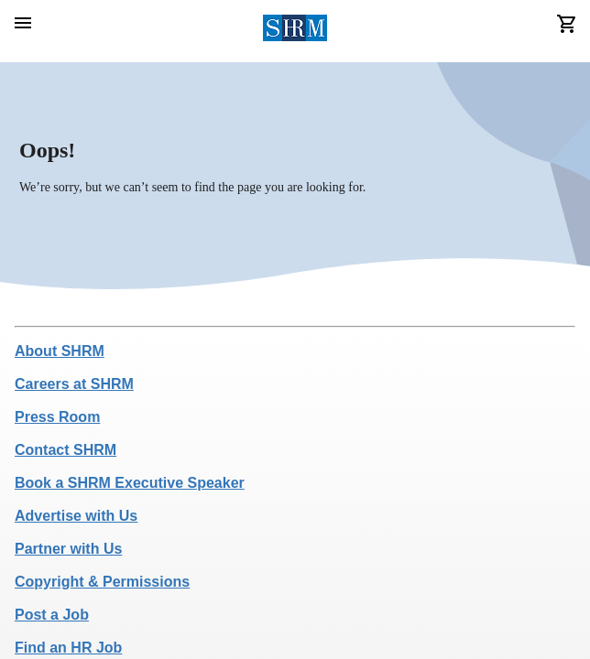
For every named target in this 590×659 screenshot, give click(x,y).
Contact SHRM (65, 450)
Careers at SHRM (74, 384)
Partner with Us (68, 548)
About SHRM (59, 351)
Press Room (57, 417)
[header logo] (295, 31)
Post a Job (52, 614)
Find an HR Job (68, 647)
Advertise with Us (76, 516)
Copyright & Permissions (102, 581)
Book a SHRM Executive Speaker (130, 483)
